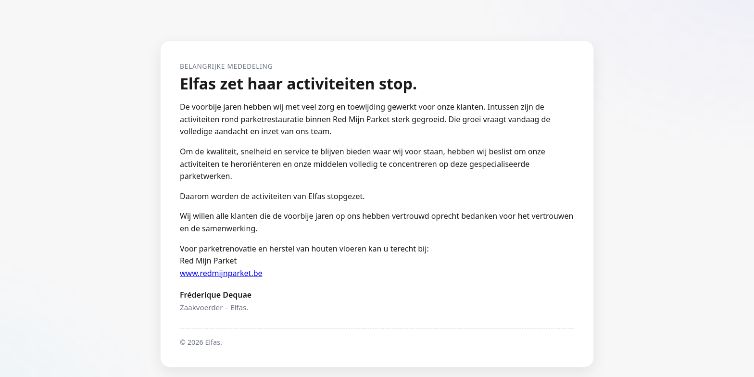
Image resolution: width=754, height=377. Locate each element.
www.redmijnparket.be (221, 273)
